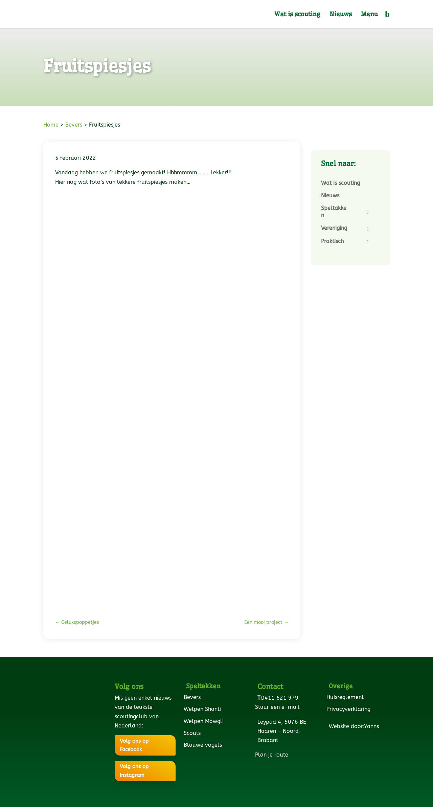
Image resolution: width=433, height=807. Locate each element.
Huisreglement (346, 697)
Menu (369, 15)
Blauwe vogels (204, 745)
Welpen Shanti (203, 709)
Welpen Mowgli (205, 721)
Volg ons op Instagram (134, 770)
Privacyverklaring (349, 709)
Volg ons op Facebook (134, 745)
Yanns (372, 726)
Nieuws (340, 15)
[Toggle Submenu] (368, 212)
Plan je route (272, 754)
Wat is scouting (297, 15)
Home (51, 125)
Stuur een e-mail (278, 707)
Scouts (193, 733)
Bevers (73, 125)
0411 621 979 (281, 698)
